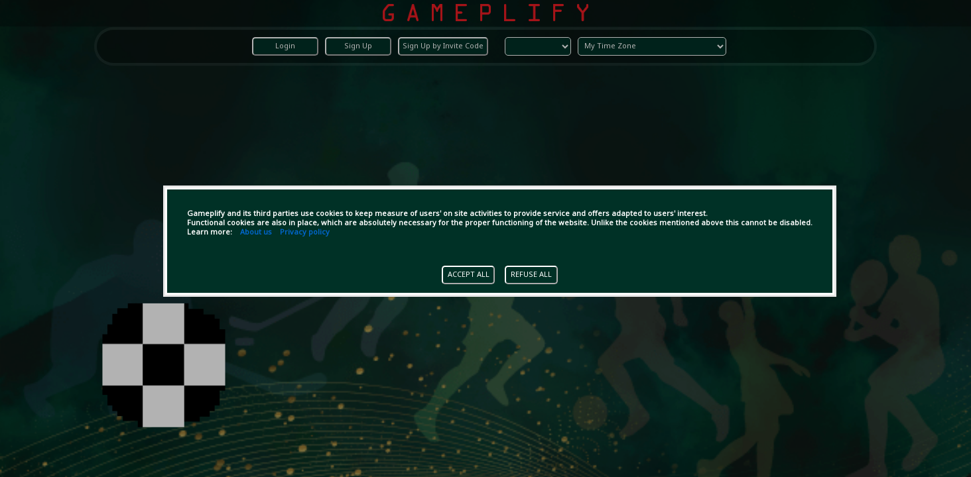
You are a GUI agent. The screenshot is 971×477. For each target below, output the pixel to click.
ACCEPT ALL (468, 275)
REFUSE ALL (531, 275)
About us (256, 232)
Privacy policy (305, 232)
